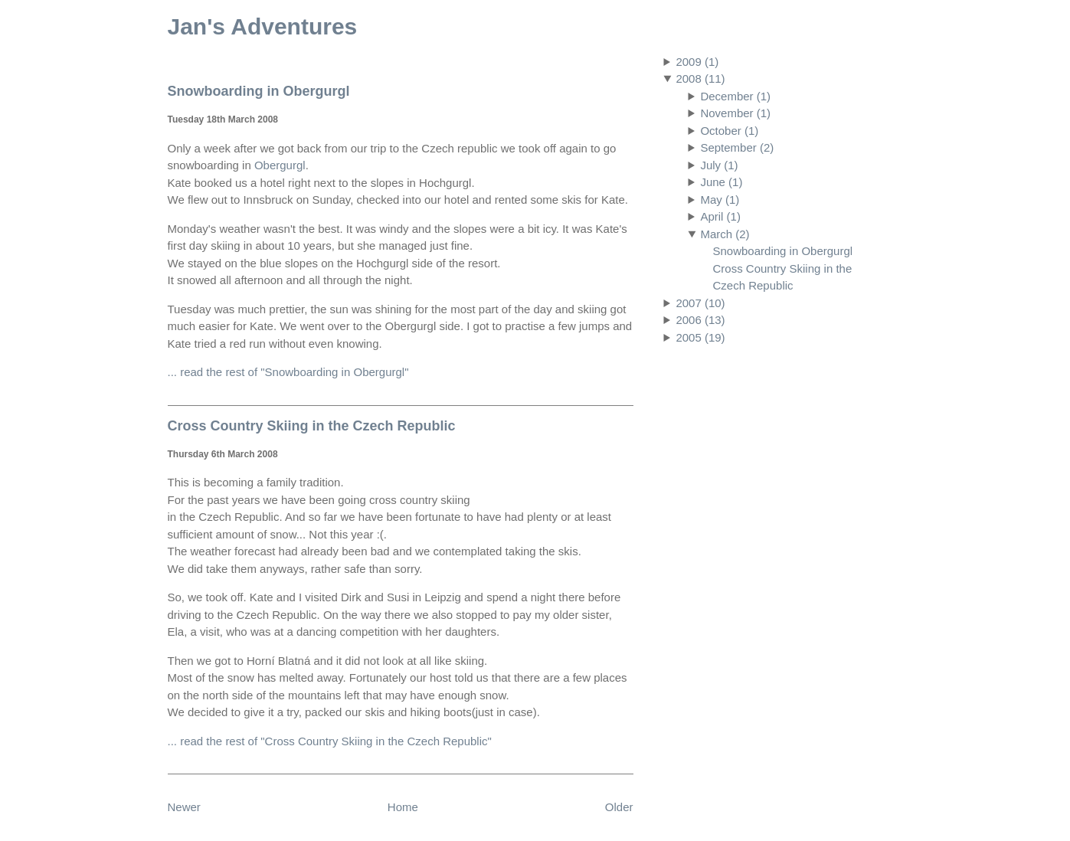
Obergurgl (280, 165)
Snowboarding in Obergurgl (783, 250)
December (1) (735, 96)
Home (403, 806)
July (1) (719, 165)
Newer (184, 806)
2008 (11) (700, 78)
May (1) (719, 199)
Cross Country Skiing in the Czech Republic (312, 426)
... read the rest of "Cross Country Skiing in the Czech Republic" (330, 741)
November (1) (735, 112)
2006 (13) (700, 319)
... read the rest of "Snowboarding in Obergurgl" (288, 371)
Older (619, 806)
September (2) (737, 147)
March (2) (724, 234)
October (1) (729, 130)
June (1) (721, 181)
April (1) (720, 216)
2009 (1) (697, 61)
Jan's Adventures (263, 26)
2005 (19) (700, 337)
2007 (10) (700, 302)
